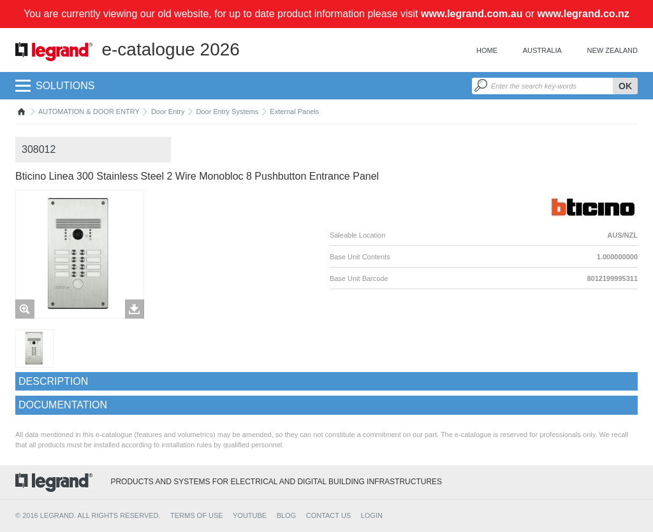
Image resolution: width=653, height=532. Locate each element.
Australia (542, 50)
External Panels (294, 111)
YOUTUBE (250, 515)
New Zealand (612, 50)
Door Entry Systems (227, 111)
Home (486, 50)
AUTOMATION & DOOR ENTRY (89, 111)
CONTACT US (328, 515)
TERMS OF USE (196, 515)
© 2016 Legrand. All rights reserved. (88, 515)
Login (372, 515)
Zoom (24, 309)
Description (53, 381)
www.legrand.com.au (471, 13)
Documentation (62, 404)
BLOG (287, 515)
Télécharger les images (134, 309)
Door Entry (168, 111)
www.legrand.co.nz (583, 13)
